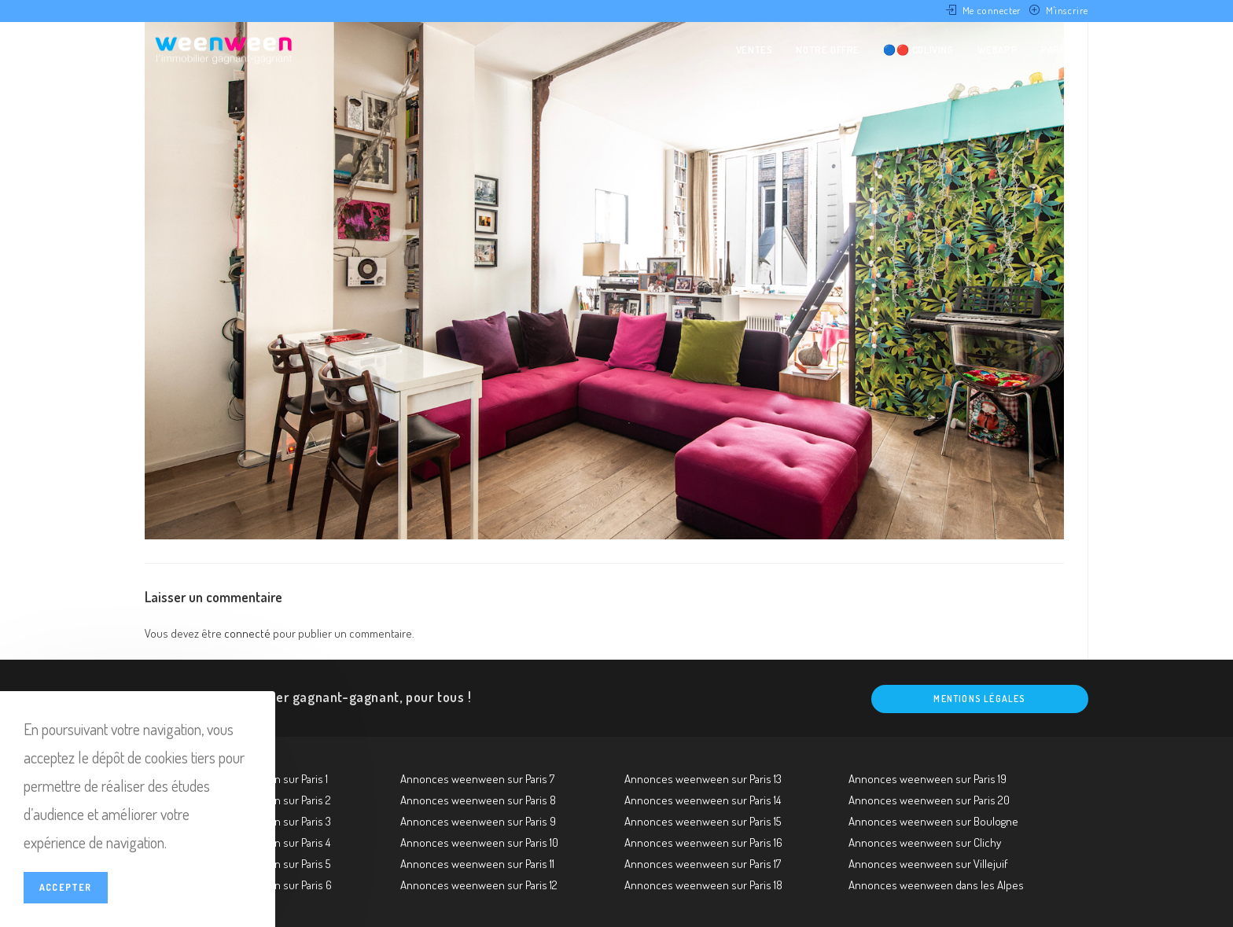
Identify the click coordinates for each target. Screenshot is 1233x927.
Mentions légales (979, 698)
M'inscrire (1067, 10)
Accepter (65, 887)
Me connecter (991, 10)
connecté (247, 633)
